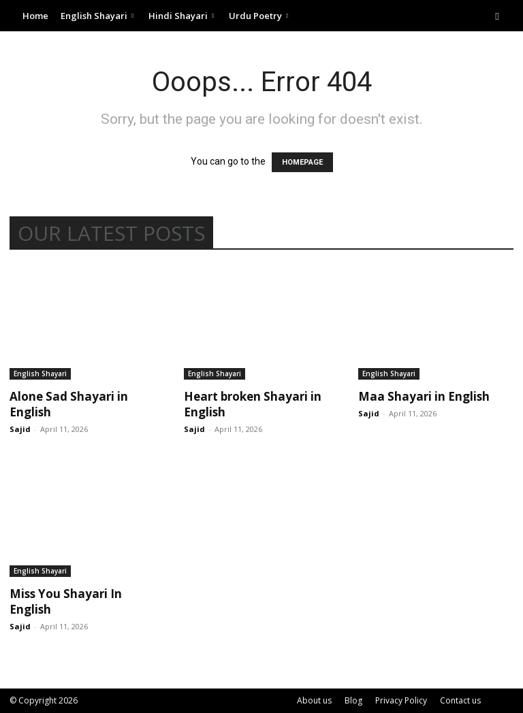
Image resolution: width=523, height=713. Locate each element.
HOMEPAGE (302, 162)
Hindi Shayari (181, 16)
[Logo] (13, 15)
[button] (497, 16)
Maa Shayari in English (424, 396)
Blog (353, 700)
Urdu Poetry (258, 16)
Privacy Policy (401, 700)
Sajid (20, 429)
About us (314, 700)
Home (35, 16)
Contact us (460, 700)
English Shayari (97, 16)
